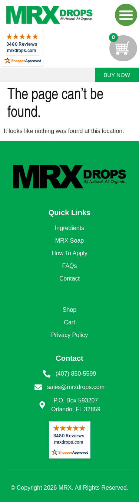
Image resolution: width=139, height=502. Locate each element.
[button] (126, 15)
